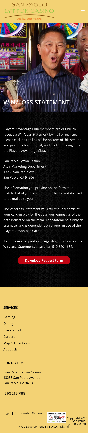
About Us (10, 349)
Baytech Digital (59, 426)
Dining (8, 323)
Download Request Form (44, 260)
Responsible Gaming (28, 413)
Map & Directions (16, 343)
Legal (6, 413)
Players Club (12, 330)
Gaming (9, 317)
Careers (9, 336)
